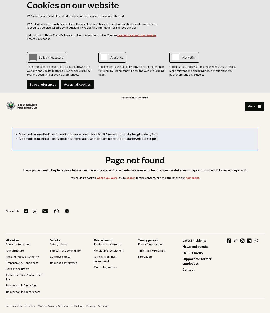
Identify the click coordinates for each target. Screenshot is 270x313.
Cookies (30, 306)
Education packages (150, 244)
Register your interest (108, 244)
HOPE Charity (192, 253)
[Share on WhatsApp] (56, 211)
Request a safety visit (63, 262)
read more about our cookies (136, 35)
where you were (107, 177)
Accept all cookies (77, 84)
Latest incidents (194, 240)
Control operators (105, 267)
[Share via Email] (45, 211)
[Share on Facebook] (26, 211)
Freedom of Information (21, 285)
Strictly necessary (51, 57)
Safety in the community (65, 250)
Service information (18, 244)
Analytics (116, 57)
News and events (195, 246)
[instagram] (242, 240)
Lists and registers (17, 268)
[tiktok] (235, 240)
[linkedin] (249, 240)
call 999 (144, 97)
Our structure (15, 250)
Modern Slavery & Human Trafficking (60, 306)
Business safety (60, 256)
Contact (188, 269)
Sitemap (103, 306)
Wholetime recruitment (109, 250)
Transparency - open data (22, 262)
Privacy (90, 306)
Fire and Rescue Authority (22, 256)
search (130, 177)
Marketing (189, 57)
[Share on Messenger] (67, 211)
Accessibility (14, 306)
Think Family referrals (151, 250)
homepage (192, 177)
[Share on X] (34, 211)
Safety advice (58, 244)
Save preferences (43, 84)
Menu (251, 106)
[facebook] (228, 240)
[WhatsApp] (256, 240)
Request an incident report (23, 291)
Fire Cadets (145, 256)
